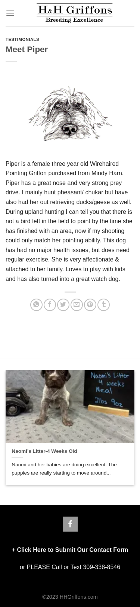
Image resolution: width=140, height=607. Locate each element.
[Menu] (10, 13)
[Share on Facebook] (50, 305)
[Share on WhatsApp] (36, 305)
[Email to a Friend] (77, 305)
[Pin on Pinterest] (90, 305)
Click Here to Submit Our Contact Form (72, 550)
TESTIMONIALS (22, 39)
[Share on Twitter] (63, 305)
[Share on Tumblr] (103, 305)
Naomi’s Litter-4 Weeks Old (44, 451)
